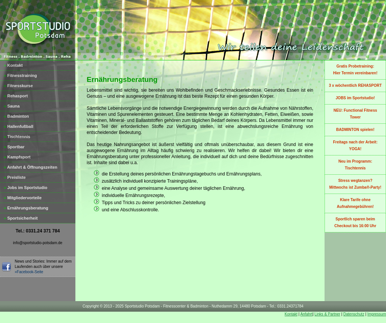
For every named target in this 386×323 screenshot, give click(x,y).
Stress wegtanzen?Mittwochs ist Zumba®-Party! (355, 183)
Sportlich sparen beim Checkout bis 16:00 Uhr (355, 222)
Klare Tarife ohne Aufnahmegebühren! (355, 203)
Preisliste (15, 177)
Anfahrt (306, 314)
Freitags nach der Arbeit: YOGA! (355, 145)
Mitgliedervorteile (22, 197)
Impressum (377, 314)
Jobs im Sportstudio (25, 187)
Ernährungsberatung (26, 208)
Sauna (12, 106)
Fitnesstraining (20, 75)
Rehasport (16, 96)
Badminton (16, 116)
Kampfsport (17, 157)
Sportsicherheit (21, 218)
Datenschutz (354, 314)
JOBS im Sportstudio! (355, 98)
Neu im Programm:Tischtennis (355, 164)
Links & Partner (327, 314)
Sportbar (14, 147)
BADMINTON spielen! (355, 130)
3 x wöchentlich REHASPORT (355, 85)
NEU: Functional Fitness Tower (355, 113)
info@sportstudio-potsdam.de (38, 243)
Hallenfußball (18, 126)
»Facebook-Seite (29, 272)
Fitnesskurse (18, 85)
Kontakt (13, 65)
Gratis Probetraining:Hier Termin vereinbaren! (355, 69)
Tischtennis (17, 136)
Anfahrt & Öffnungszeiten (30, 167)
